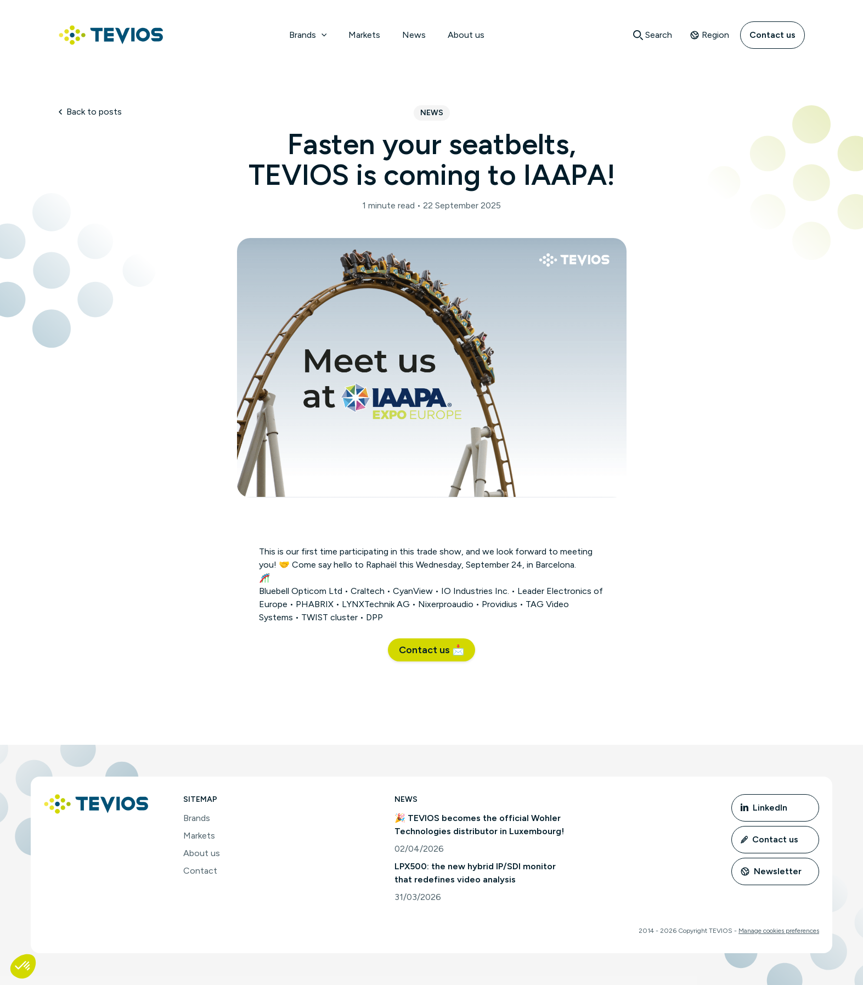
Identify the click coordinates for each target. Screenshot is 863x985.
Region (709, 35)
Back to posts (90, 111)
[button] (431, 649)
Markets (364, 35)
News (414, 35)
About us (466, 35)
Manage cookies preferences (778, 931)
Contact (200, 870)
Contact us (772, 35)
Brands (308, 35)
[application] (321, 35)
